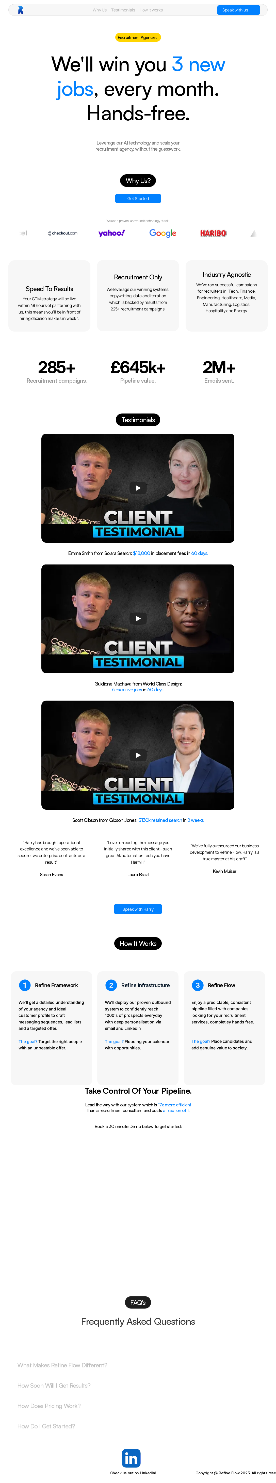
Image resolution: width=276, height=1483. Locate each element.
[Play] (138, 488)
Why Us (100, 10)
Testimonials (123, 10)
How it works (151, 10)
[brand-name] (32, 10)
